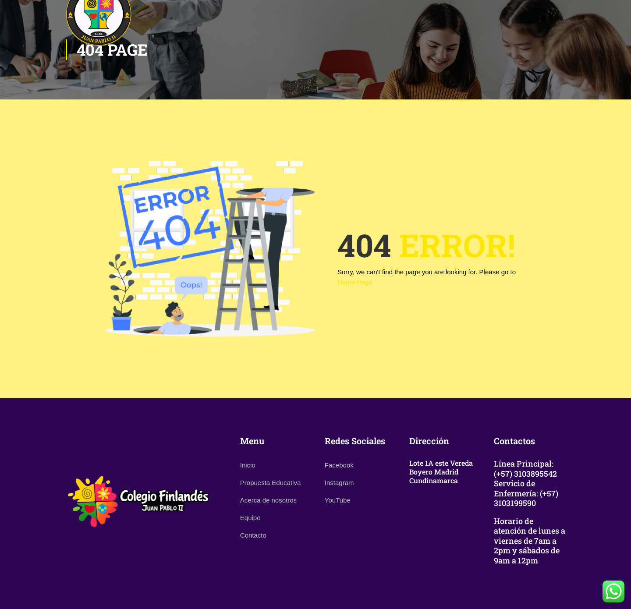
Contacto (253, 535)
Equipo (250, 517)
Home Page (354, 282)
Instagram (339, 482)
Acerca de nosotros (268, 500)
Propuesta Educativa (270, 482)
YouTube (338, 500)
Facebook (339, 465)
